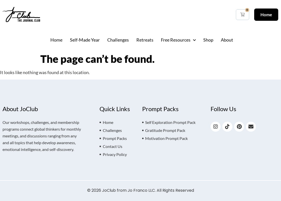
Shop (208, 40)
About (227, 40)
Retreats (144, 40)
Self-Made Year (85, 40)
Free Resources (178, 40)
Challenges (118, 40)
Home (56, 40)
